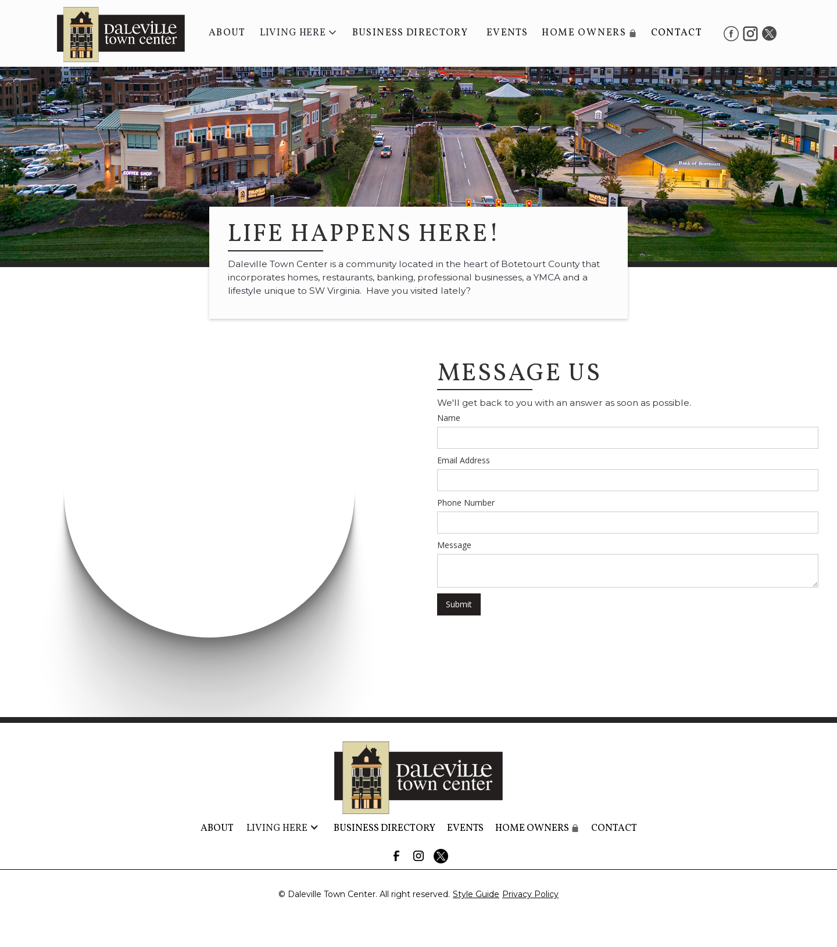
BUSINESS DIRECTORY (410, 32)
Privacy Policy (530, 894)
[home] (115, 33)
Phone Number (466, 502)
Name (448, 417)
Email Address (463, 460)
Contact (676, 32)
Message (454, 544)
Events (507, 32)
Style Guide (476, 894)
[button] (299, 33)
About (227, 32)
